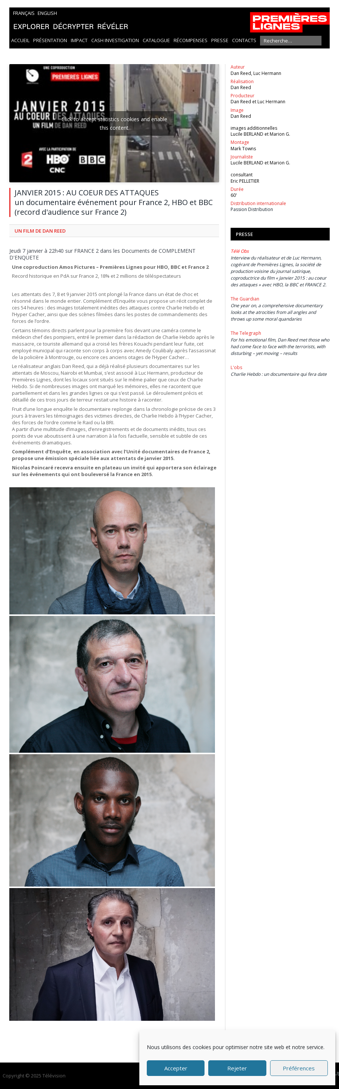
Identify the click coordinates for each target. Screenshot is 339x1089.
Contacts (244, 40)
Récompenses (190, 40)
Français (24, 13)
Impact (79, 40)
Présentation (50, 40)
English (47, 13)
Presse (219, 40)
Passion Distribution (252, 209)
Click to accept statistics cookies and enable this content (114, 123)
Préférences (299, 1068)
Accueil (20, 40)
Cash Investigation (115, 40)
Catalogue (156, 40)
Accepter (175, 1068)
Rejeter (237, 1068)
